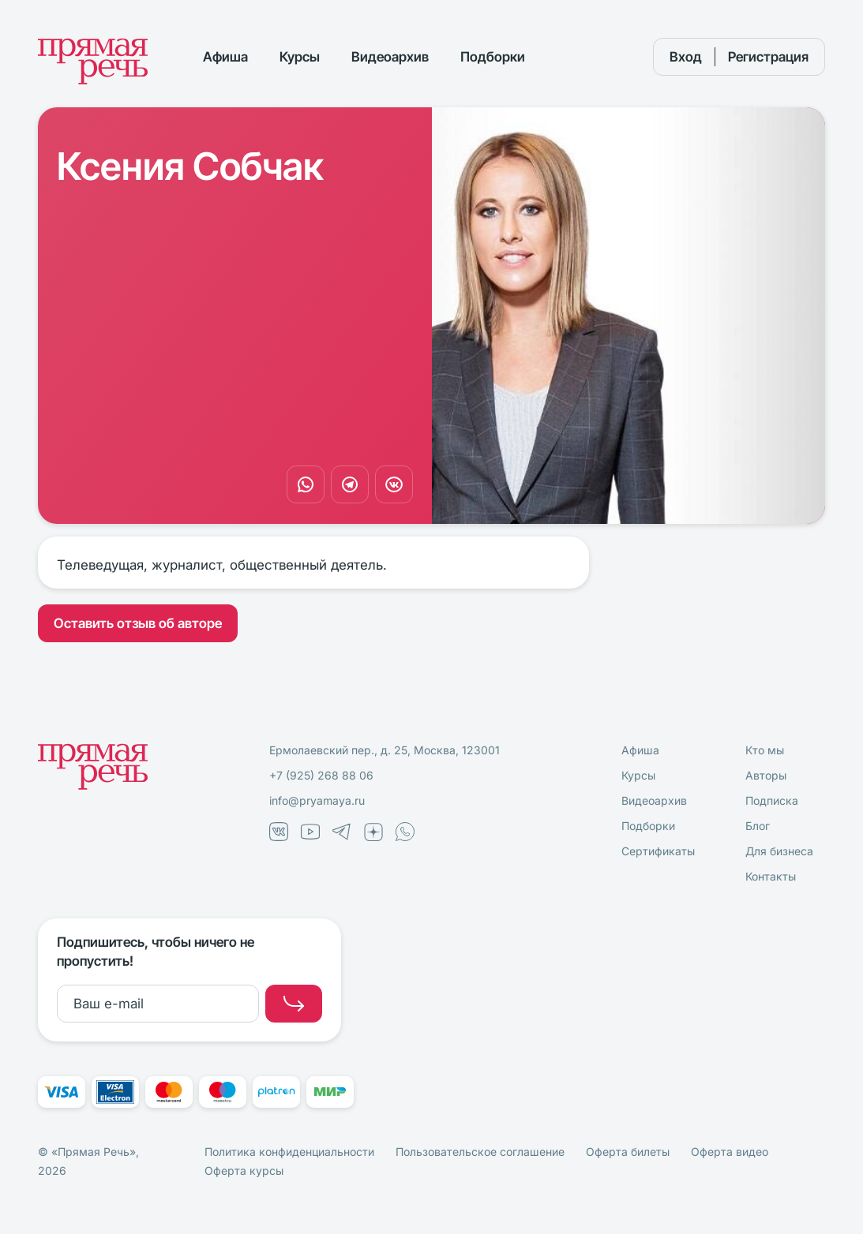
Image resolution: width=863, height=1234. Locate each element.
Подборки (492, 57)
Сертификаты (658, 851)
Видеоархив (390, 57)
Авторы (765, 775)
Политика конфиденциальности (289, 1151)
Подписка (771, 800)
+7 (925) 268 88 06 (321, 775)
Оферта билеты (628, 1151)
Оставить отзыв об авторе (138, 623)
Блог (757, 825)
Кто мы (764, 750)
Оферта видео (729, 1151)
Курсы (300, 57)
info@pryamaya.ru (317, 800)
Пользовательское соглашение (480, 1151)
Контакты (770, 876)
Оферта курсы (243, 1170)
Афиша (225, 57)
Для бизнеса (779, 851)
